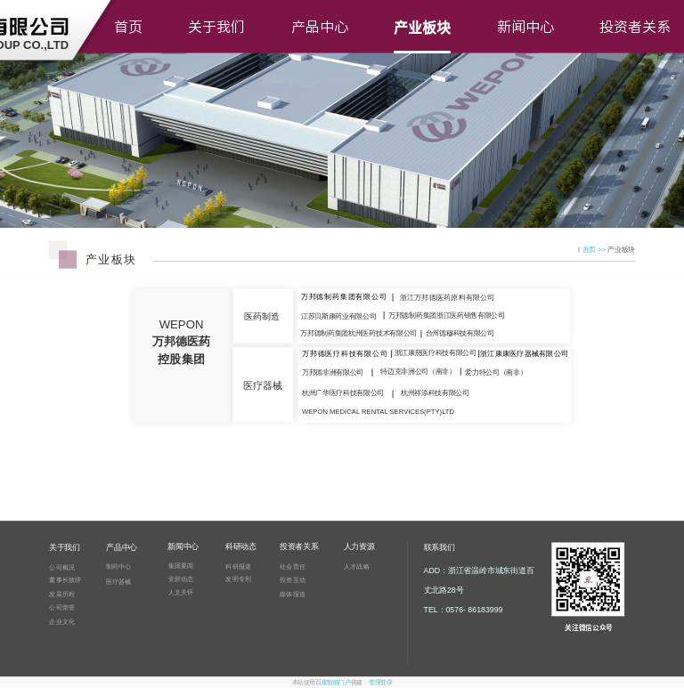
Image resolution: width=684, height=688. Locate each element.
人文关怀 (181, 591)
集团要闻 (181, 565)
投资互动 (292, 579)
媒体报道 (292, 594)
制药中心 (119, 567)
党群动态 (181, 578)
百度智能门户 (332, 682)
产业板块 (422, 26)
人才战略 (357, 566)
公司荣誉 (62, 607)
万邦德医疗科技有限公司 (345, 354)
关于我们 (216, 27)
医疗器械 (119, 581)
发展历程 (62, 593)
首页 (128, 27)
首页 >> (595, 250)
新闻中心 (525, 27)
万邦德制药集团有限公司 (344, 297)
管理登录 (380, 682)
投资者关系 (635, 27)
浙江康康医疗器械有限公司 (524, 354)
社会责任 (292, 566)
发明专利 (238, 579)
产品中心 (319, 27)
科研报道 (238, 566)
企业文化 (62, 621)
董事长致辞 (65, 580)
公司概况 (62, 567)
